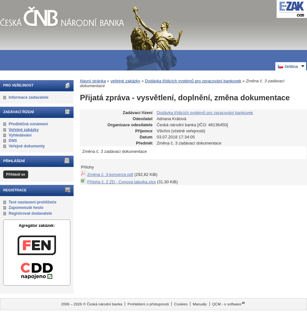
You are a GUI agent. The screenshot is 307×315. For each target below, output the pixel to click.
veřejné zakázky (125, 81)
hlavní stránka (93, 81)
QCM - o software (226, 304)
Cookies (180, 304)
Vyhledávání (20, 135)
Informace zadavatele (29, 97)
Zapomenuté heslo (26, 207)
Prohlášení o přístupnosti (148, 304)
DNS (13, 140)
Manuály (200, 304)
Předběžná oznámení (28, 124)
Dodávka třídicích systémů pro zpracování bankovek (193, 81)
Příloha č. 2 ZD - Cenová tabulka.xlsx (121, 181)
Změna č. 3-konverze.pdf (110, 174)
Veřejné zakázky (24, 130)
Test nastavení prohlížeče (32, 202)
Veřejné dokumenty (27, 146)
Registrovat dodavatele (30, 213)
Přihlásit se (15, 174)
